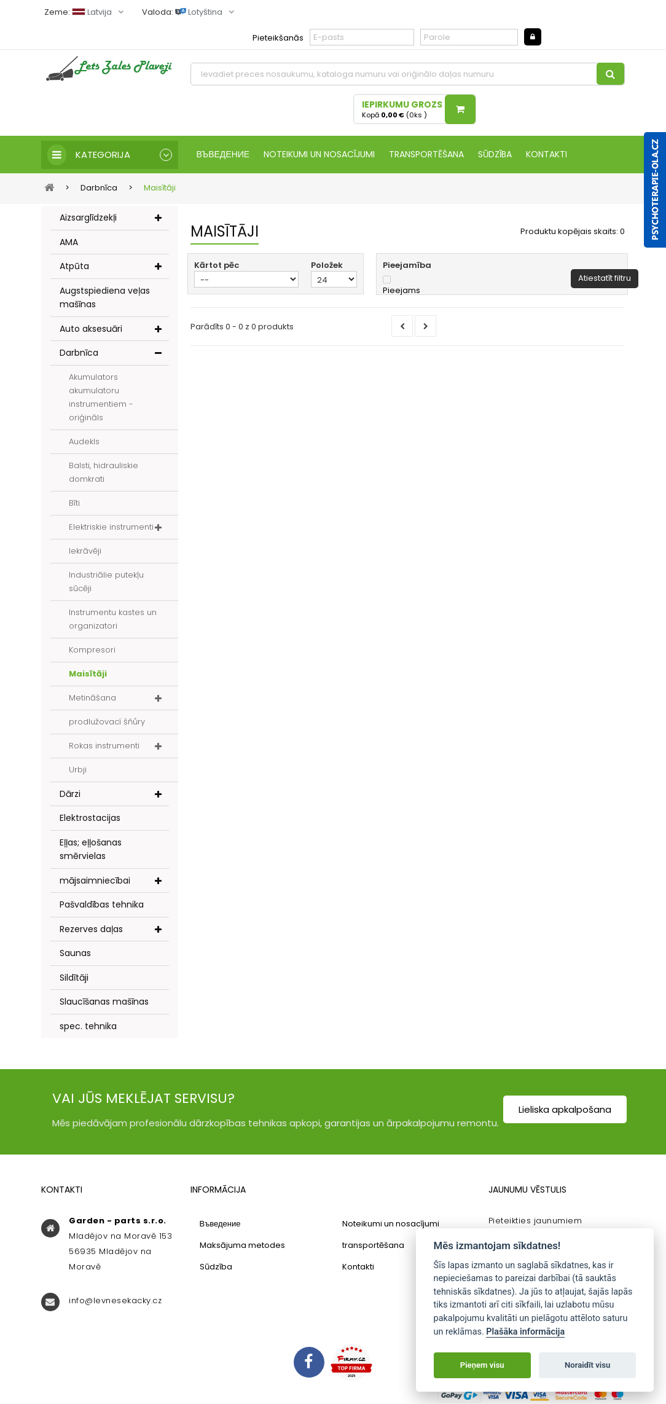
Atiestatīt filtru (604, 278)
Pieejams (401, 290)
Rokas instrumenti (104, 745)
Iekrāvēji (85, 551)
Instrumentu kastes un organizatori (113, 619)
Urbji (78, 769)
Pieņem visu (482, 1365)
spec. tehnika (88, 1026)
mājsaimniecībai (95, 880)
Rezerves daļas (91, 929)
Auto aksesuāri (91, 329)
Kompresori (92, 650)
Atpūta (74, 266)
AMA (69, 242)
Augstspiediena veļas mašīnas (105, 297)
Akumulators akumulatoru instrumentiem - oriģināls (101, 397)
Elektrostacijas (90, 818)
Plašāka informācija (525, 1332)
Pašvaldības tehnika (102, 904)
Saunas (75, 953)
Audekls (84, 441)
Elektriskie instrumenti (111, 527)
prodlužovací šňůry (107, 721)
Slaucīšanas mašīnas (104, 1001)
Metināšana (92, 698)
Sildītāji (74, 977)
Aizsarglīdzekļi (88, 217)
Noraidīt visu (587, 1365)
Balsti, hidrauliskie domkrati (103, 472)
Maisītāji (88, 674)
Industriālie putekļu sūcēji (106, 581)
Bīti (74, 503)
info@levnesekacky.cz (115, 1300)
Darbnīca (79, 353)
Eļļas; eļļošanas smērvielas (91, 849)
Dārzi (70, 794)
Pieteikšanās (278, 38)
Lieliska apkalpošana (565, 1109)
